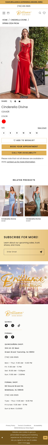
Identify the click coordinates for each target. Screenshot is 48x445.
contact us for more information (21, 162)
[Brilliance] (24, 13)
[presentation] (11, 201)
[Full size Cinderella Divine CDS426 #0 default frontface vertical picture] (24, 63)
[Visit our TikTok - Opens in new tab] (19, 326)
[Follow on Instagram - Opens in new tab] (12, 326)
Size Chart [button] (42, 128)
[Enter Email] (24, 252)
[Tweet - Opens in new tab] (11, 101)
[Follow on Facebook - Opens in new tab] (6, 326)
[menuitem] (4, 13)
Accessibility (38, 425)
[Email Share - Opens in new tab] (19, 101)
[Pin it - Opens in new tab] (15, 101)
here (28, 443)
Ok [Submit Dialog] (45, 438)
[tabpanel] (24, 63)
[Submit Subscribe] (41, 252)
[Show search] (40, 13)
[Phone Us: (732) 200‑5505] (24, 6)
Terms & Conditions (24, 425)
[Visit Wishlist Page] (44, 13)
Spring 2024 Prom (10, 24)
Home (5, 20)
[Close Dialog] (2, 438)
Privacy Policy (10, 425)
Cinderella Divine (19, 20)
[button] (4, 13)
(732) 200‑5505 (12, 357)
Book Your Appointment (24, 147)
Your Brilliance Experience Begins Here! (24, 2)
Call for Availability (24, 153)
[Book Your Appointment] (8, 13)
